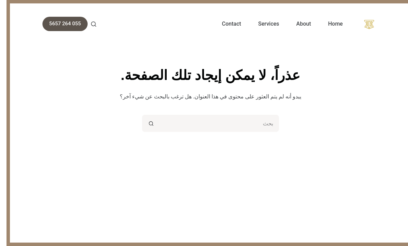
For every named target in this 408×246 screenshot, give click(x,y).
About (297, 23)
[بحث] (87, 24)
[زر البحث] (144, 123)
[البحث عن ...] (212, 123)
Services (262, 23)
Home (328, 23)
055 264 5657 (59, 23)
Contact (224, 23)
